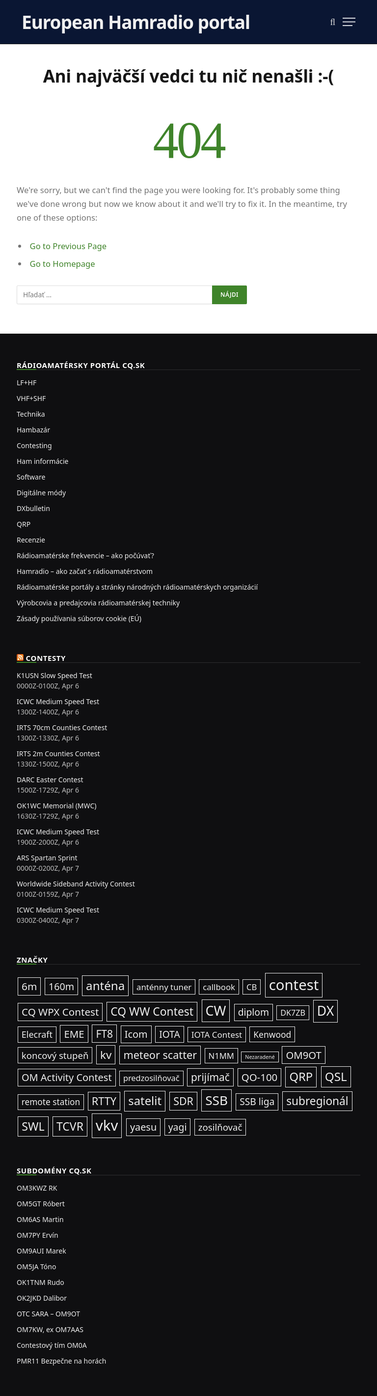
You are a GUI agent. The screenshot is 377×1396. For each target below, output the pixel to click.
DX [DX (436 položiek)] (325, 1011)
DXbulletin (33, 508)
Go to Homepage (62, 263)
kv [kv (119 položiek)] (105, 1054)
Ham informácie (42, 461)
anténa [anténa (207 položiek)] (105, 985)
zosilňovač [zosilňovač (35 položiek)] (220, 1127)
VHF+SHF (31, 398)
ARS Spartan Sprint (47, 857)
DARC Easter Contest (50, 779)
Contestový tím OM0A (52, 1345)
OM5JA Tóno (36, 1266)
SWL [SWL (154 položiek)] (33, 1126)
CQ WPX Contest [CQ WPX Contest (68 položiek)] (60, 1012)
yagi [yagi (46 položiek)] (177, 1127)
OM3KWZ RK (37, 1188)
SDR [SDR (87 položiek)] (183, 1101)
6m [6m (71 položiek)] (29, 986)
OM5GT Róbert (41, 1203)
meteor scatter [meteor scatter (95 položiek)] (160, 1055)
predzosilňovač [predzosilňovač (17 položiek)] (151, 1078)
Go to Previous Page (68, 246)
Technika (31, 414)
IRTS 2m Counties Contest (58, 753)
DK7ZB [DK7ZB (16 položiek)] (292, 1012)
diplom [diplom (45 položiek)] (253, 1012)
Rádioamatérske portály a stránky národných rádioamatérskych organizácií (137, 587)
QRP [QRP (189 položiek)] (301, 1076)
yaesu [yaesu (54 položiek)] (143, 1127)
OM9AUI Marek (41, 1250)
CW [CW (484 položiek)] (216, 1010)
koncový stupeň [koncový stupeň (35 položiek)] (55, 1055)
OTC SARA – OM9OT (48, 1313)
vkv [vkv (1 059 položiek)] (107, 1125)
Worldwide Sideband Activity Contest (76, 883)
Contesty (46, 658)
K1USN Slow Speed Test (54, 675)
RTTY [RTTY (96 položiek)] (104, 1101)
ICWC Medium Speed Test (58, 701)
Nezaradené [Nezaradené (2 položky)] (259, 1057)
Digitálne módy (41, 492)
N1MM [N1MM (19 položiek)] (221, 1055)
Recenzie (31, 539)
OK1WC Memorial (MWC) (56, 805)
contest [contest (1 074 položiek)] (294, 985)
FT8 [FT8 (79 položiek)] (104, 1033)
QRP (23, 524)
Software (31, 477)
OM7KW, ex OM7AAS (50, 1329)
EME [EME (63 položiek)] (74, 1034)
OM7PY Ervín (37, 1235)
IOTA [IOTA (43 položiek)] (169, 1034)
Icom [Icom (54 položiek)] (136, 1034)
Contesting (34, 445)
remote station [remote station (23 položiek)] (51, 1102)
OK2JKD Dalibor (42, 1298)
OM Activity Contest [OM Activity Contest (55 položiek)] (67, 1077)
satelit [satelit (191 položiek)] (145, 1101)
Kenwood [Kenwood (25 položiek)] (272, 1034)
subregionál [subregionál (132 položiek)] (317, 1101)
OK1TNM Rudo (40, 1282)
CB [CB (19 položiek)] (251, 987)
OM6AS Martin (40, 1219)
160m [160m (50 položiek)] (61, 986)
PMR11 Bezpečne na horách (61, 1361)
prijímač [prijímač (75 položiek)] (210, 1077)
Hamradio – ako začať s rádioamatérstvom (85, 571)
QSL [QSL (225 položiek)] (336, 1076)
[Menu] (349, 22)
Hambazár (33, 429)
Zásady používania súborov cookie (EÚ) (79, 618)
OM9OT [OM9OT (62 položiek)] (303, 1055)
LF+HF (26, 382)
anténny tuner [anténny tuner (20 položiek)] (163, 987)
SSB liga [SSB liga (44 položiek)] (257, 1101)
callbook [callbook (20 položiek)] (219, 987)
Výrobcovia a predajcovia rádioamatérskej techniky (98, 602)
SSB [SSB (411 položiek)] (216, 1100)
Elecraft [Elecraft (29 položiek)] (37, 1034)
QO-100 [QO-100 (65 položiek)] (260, 1077)
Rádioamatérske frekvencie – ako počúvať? (85, 555)
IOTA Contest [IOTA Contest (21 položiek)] (216, 1034)
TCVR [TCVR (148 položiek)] (69, 1126)
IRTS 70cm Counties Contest (62, 727)
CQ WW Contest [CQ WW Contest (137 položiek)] (151, 1011)
